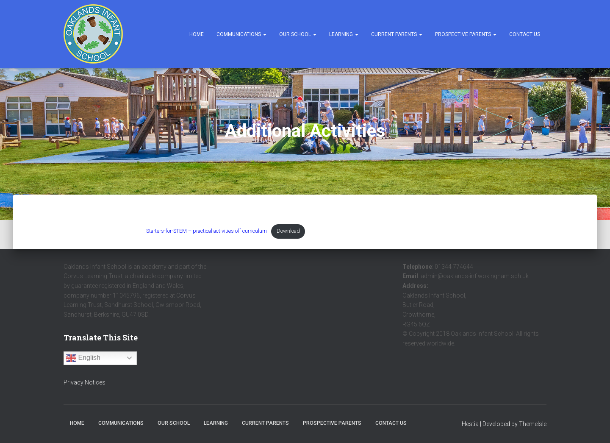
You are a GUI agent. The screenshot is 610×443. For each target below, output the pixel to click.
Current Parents (396, 34)
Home (196, 34)
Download (315, 232)
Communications (241, 34)
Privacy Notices (84, 382)
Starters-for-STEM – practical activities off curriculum (218, 232)
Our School (297, 34)
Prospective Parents (465, 34)
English (83, 358)
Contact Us (524, 34)
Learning (343, 34)
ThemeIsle (532, 424)
